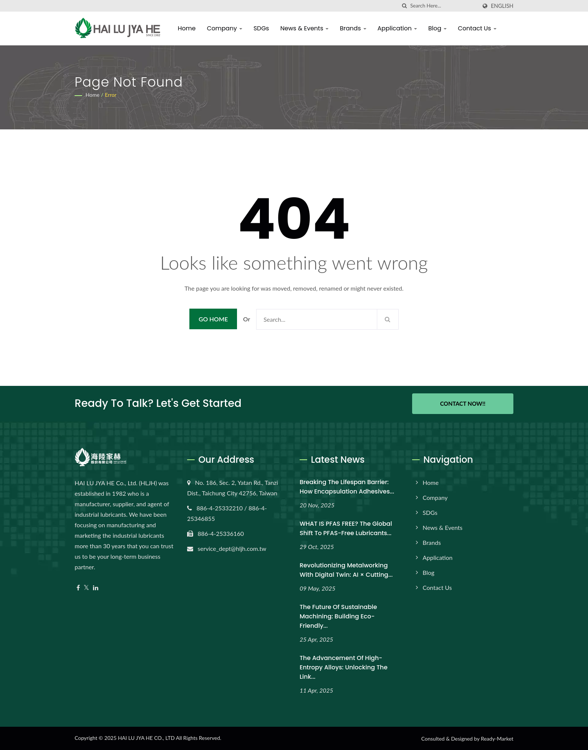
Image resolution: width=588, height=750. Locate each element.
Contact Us (477, 28)
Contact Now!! (462, 403)
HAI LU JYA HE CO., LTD (146, 738)
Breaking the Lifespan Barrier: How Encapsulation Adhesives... (347, 487)
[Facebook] (78, 588)
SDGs (261, 28)
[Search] (443, 5)
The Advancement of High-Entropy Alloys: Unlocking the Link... (343, 667)
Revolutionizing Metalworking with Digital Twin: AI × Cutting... (346, 570)
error (111, 95)
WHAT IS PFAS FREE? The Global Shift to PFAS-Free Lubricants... (346, 528)
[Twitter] (86, 588)
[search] (404, 5)
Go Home (213, 318)
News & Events (304, 28)
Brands (353, 28)
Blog (437, 28)
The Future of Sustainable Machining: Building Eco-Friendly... (338, 616)
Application (397, 28)
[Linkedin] (95, 588)
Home (187, 28)
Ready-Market (497, 738)
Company (224, 28)
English (502, 6)
